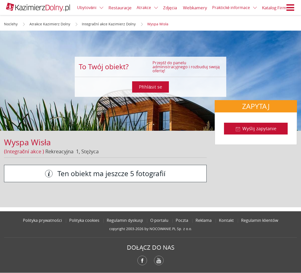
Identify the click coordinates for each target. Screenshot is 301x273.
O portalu (159, 220)
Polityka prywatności (42, 220)
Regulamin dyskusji (125, 220)
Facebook (142, 260)
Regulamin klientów (259, 220)
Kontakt (226, 220)
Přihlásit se (150, 87)
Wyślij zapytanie (259, 128)
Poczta (182, 220)
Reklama (204, 220)
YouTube (159, 260)
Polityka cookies (84, 220)
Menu (290, 7)
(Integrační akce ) (24, 151)
